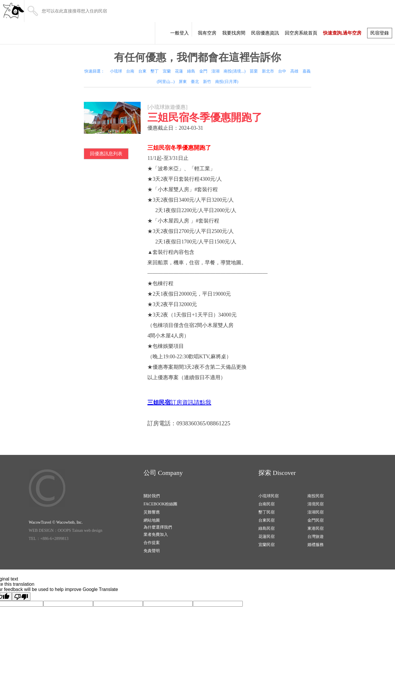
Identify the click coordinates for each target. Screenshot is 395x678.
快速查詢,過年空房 (342, 32)
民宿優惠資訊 (265, 32)
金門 (203, 71)
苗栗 (254, 71)
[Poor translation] (21, 596)
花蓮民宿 (266, 536)
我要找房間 (233, 32)
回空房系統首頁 (301, 32)
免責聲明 (152, 551)
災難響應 (152, 512)
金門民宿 (315, 520)
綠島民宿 (266, 528)
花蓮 (179, 71)
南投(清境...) (235, 71)
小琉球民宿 (268, 496)
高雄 (294, 71)
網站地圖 (152, 520)
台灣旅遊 (315, 536)
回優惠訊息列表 (106, 153)
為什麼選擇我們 (158, 527)
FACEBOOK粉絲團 (160, 504)
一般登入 (179, 32)
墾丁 (155, 71)
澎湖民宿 (315, 512)
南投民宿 (315, 496)
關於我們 (152, 496)
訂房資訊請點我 (191, 402)
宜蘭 (167, 71)
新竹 (207, 81)
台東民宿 (266, 520)
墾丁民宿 (266, 512)
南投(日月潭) (226, 81)
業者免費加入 (156, 534)
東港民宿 (315, 528)
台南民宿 (266, 504)
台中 (282, 71)
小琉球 (116, 71)
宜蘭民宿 (266, 545)
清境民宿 (315, 504)
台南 (130, 71)
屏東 (183, 81)
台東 (142, 71)
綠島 (191, 71)
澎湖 (215, 71)
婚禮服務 (315, 545)
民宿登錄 (379, 32)
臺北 (195, 81)
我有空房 (207, 32)
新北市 (268, 71)
